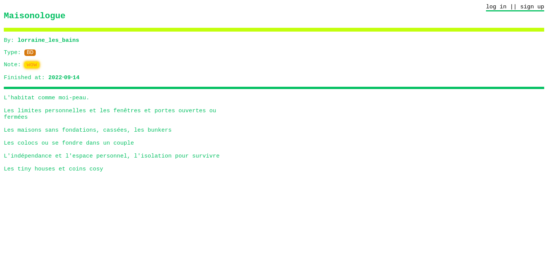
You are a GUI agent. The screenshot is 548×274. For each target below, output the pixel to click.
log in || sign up (515, 7)
